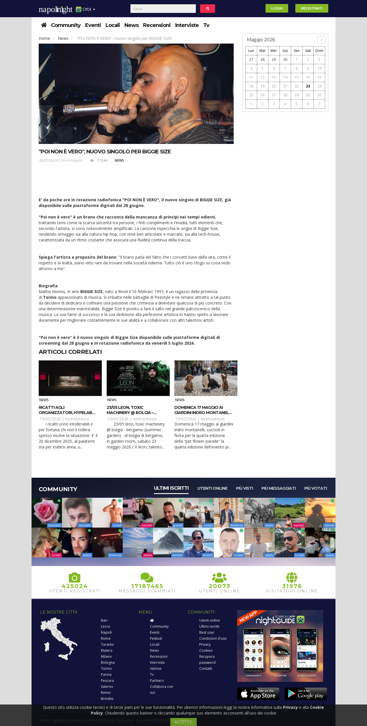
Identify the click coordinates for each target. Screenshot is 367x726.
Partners (157, 680)
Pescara (107, 680)
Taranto (107, 644)
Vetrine (155, 668)
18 (251, 86)
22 (297, 86)
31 (319, 95)
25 (251, 95)
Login (276, 8)
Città (85, 11)
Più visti (244, 488)
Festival (156, 638)
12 (263, 77)
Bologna (108, 662)
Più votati (315, 488)
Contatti (205, 668)
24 (319, 86)
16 (308, 77)
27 (251, 59)
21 (285, 86)
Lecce (105, 626)
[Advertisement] (285, 201)
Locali (113, 25)
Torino (106, 668)
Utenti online (212, 488)
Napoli (106, 632)
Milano (106, 656)
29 (274, 59)
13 (274, 77)
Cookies (205, 650)
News (131, 25)
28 (263, 59)
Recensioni (157, 25)
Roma (105, 638)
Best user (206, 632)
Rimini (106, 692)
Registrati (312, 8)
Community (66, 25)
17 (319, 77)
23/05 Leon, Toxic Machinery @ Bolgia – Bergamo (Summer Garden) (136, 412)
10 (319, 68)
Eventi (93, 25)
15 (297, 77)
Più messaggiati (278, 488)
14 (285, 77)
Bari (104, 620)
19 (263, 86)
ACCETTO (183, 722)
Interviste (187, 25)
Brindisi (107, 698)
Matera (106, 650)
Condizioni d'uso (213, 638)
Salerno (107, 686)
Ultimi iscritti (171, 488)
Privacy (205, 644)
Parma (106, 674)
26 (263, 95)
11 (251, 77)
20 (274, 86)
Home (44, 38)
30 (285, 59)
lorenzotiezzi (71, 160)
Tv (206, 25)
